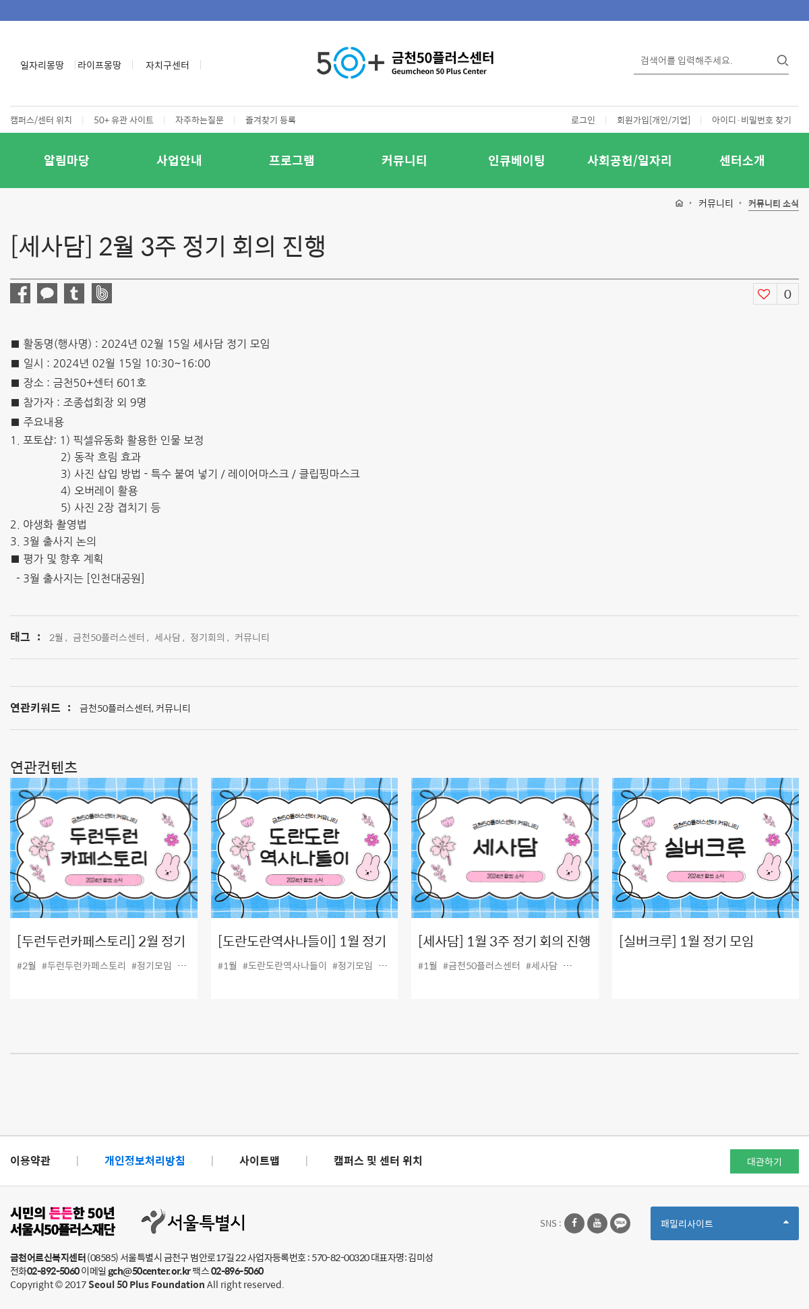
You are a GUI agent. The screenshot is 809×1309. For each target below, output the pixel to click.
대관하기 (764, 1161)
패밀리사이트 (725, 1227)
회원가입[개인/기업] (653, 120)
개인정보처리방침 (144, 1160)
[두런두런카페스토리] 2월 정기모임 (101, 951)
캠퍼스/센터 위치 (41, 120)
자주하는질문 (199, 120)
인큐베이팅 (516, 160)
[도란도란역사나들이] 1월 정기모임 (302, 951)
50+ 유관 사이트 (124, 120)
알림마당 (67, 160)
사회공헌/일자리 (629, 160)
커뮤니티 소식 (773, 203)
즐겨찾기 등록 (270, 120)
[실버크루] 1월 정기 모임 (686, 941)
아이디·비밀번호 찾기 (751, 120)
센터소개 (742, 160)
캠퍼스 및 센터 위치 (378, 1160)
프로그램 (292, 160)
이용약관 (30, 1160)
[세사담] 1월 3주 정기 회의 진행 (504, 941)
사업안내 (179, 160)
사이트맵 (259, 1160)
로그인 (583, 120)
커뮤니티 (404, 160)
